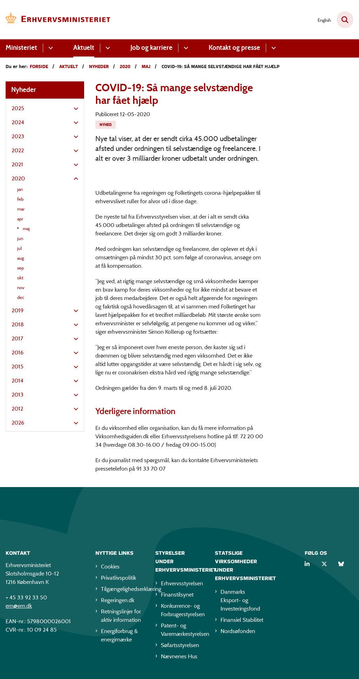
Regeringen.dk (117, 600)
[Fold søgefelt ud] (345, 19)
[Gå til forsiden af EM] (55, 20)
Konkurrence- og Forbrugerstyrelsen (182, 610)
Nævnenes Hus (179, 656)
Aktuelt (83, 48)
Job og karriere (151, 48)
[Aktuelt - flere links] (107, 48)
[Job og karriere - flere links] (185, 48)
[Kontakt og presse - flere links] (272, 48)
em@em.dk (19, 606)
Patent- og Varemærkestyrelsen (182, 629)
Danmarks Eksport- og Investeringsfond (240, 600)
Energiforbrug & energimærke (119, 635)
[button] (74, 109)
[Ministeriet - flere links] (49, 48)
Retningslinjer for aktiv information (121, 615)
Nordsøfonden (238, 631)
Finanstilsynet (177, 594)
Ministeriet (21, 48)
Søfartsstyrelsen (180, 645)
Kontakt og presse (234, 48)
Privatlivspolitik (118, 577)
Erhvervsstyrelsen (182, 583)
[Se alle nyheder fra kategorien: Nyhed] (105, 125)
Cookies (110, 566)
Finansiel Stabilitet (242, 620)
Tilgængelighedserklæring (122, 589)
